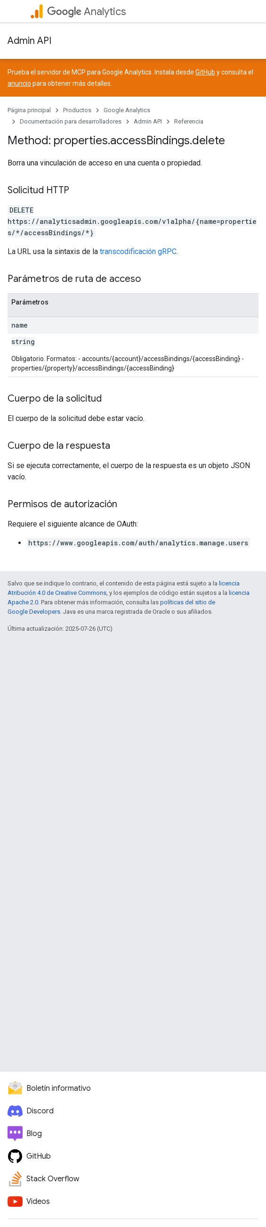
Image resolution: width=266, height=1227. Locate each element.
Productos (77, 110)
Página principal (29, 110)
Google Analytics (127, 110)
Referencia (188, 121)
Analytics (86, 11)
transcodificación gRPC (138, 251)
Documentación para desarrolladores (70, 121)
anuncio (19, 83)
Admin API (29, 41)
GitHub (205, 72)
